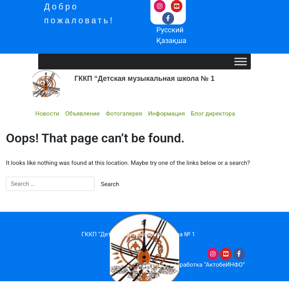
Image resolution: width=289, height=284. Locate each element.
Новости (47, 113)
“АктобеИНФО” (224, 264)
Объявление (82, 113)
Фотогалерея (124, 113)
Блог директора (213, 113)
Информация (166, 113)
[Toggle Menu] (240, 61)
